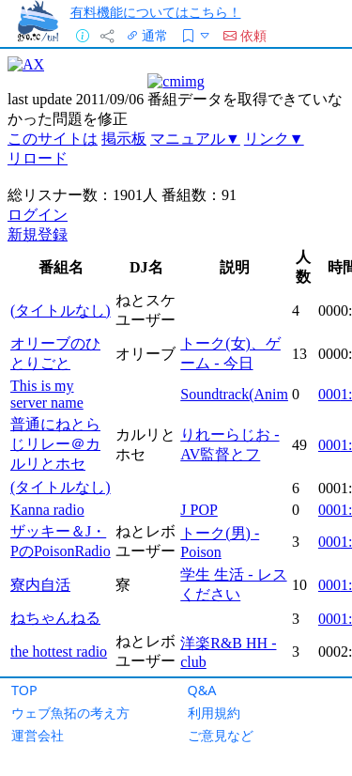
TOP (24, 690)
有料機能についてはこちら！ (155, 12)
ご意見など (220, 735)
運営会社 (37, 735)
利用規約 (214, 713)
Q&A (202, 690)
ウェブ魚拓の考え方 (70, 713)
